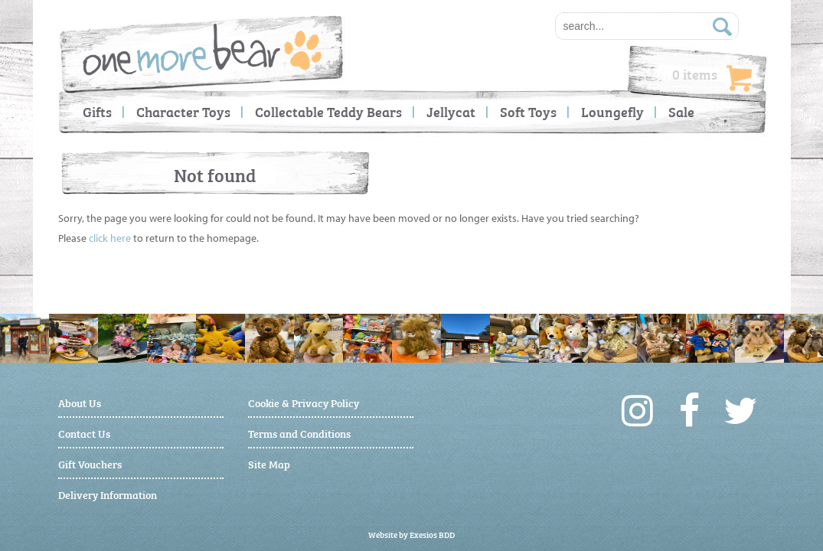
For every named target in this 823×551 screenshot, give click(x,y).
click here (110, 238)
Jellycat (450, 111)
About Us (79, 402)
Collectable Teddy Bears (328, 111)
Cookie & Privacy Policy (303, 402)
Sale (681, 111)
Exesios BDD (432, 534)
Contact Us (84, 433)
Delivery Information (107, 494)
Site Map (269, 463)
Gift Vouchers (90, 463)
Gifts (97, 111)
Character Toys (183, 111)
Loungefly (612, 111)
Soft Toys (528, 111)
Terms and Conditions (299, 433)
